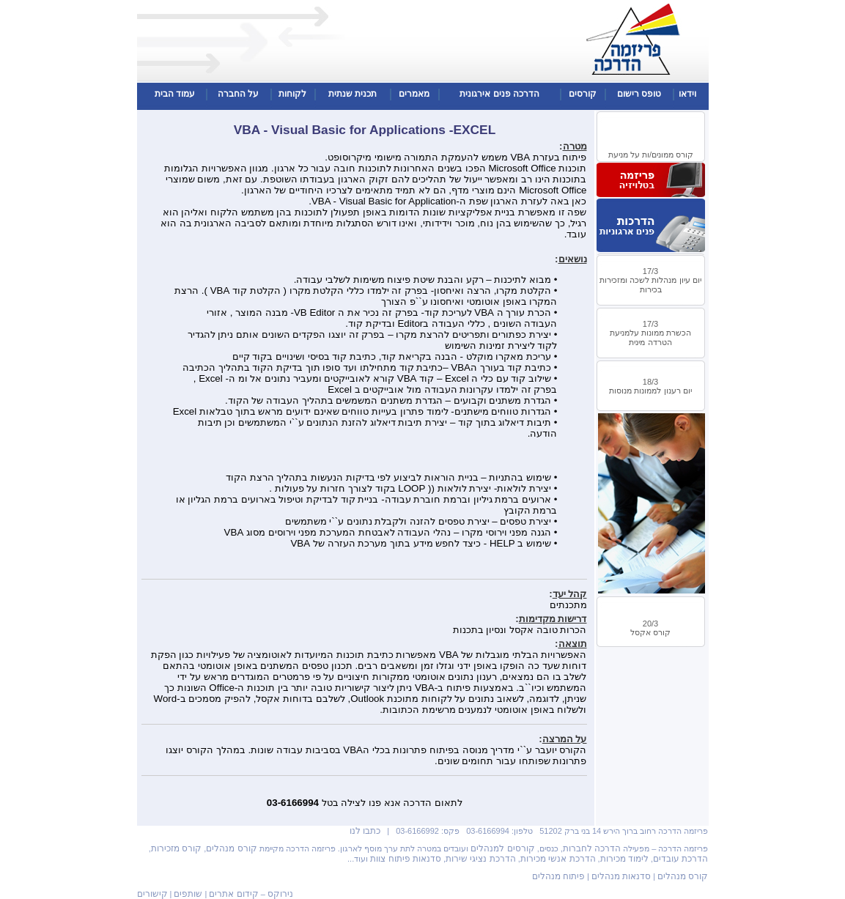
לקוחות (292, 94)
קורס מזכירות (176, 848)
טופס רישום (639, 94)
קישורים (152, 894)
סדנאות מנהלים (621, 876)
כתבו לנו (365, 831)
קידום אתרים (233, 894)
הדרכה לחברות (592, 848)
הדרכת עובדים (680, 859)
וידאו (687, 94)
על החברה (238, 94)
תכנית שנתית (352, 94)
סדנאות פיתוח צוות (405, 859)
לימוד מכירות (624, 859)
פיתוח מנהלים (558, 876)
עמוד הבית (175, 94)
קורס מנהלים (231, 848)
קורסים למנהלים (502, 848)
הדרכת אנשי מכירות (558, 859)
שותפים (188, 894)
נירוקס (280, 894)
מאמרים (414, 94)
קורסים (583, 94)
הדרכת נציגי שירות (481, 859)
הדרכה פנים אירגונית (499, 94)
